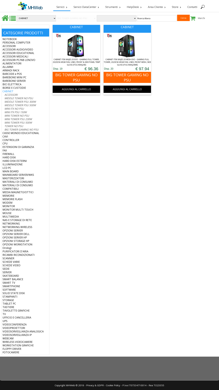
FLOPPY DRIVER (12, 349)
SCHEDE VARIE (11, 262)
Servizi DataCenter (86, 7)
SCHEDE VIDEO (11, 265)
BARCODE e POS (12, 74)
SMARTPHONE (11, 286)
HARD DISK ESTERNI (15, 161)
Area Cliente (156, 7)
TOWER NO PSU (13, 126)
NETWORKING (11, 223)
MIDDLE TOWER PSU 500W (20, 105)
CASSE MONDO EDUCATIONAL (21, 133)
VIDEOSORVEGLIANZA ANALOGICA (23, 331)
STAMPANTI (10, 296)
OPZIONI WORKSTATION (17, 244)
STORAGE (8, 300)
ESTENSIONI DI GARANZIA (18, 147)
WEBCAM (8, 338)
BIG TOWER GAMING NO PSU (21, 129)
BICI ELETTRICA (12, 84)
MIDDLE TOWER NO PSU (18, 98)
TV (4, 314)
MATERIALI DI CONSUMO (18, 182)
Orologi (7, 248)
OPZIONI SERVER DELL (16, 234)
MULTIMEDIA (11, 216)
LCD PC (7, 168)
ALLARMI (8, 67)
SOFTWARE (9, 289)
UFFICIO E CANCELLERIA (17, 317)
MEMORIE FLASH (13, 199)
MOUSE (7, 213)
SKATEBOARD (11, 276)
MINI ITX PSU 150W (15, 112)
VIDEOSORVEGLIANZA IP (17, 335)
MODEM (7, 202)
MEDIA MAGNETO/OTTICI (18, 192)
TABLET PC (9, 303)
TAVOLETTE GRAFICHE (16, 310)
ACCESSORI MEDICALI (15, 56)
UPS (5, 321)
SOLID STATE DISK (14, 293)
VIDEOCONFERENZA (15, 324)
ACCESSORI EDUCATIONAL (18, 53)
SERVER (7, 272)
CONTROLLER (11, 140)
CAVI (5, 136)
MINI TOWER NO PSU (16, 115)
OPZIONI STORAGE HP (16, 241)
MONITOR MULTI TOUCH (18, 209)
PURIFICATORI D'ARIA (15, 251)
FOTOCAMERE (11, 352)
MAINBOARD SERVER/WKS (18, 175)
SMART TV (9, 282)
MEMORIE (8, 195)
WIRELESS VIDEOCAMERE (18, 342)
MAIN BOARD (11, 171)
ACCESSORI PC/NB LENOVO (19, 60)
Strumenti (112, 7)
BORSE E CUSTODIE (14, 88)
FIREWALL (8, 154)
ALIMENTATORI (12, 63)
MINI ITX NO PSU (14, 108)
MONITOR (9, 206)
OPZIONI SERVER (13, 230)
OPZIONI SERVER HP (15, 237)
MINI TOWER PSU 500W (18, 122)
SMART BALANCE (13, 279)
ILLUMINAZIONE (13, 164)
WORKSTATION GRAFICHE (18, 345)
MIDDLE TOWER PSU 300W (20, 101)
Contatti (192, 7)
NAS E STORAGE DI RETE (17, 220)
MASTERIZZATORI (13, 178)
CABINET (8, 91)
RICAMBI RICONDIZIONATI (19, 255)
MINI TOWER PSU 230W (18, 119)
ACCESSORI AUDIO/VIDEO (18, 49)
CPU (5, 143)
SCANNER (8, 258)
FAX (5, 150)
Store (176, 7)
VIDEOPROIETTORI (14, 328)
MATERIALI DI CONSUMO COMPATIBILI (18, 187)
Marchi (201, 18)
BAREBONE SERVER (14, 81)
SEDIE (6, 269)
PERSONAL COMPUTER (16, 42)
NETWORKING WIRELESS (17, 227)
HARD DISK (9, 157)
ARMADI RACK (11, 70)
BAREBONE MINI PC (14, 77)
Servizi (61, 7)
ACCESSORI (9, 46)
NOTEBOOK (10, 39)
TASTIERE (8, 307)
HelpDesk (133, 7)
